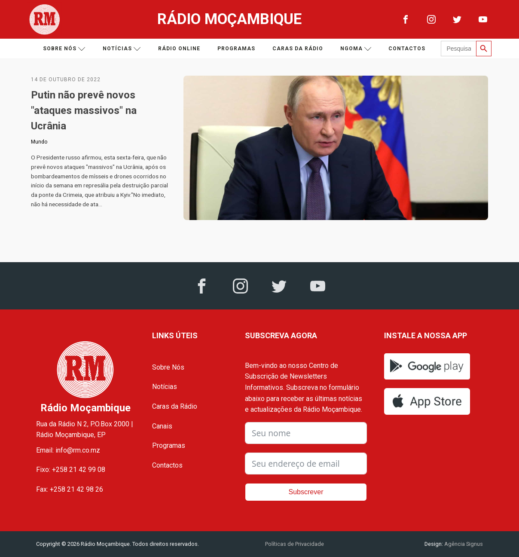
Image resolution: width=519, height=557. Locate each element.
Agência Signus (463, 544)
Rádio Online (179, 49)
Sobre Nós (168, 367)
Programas (236, 49)
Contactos (406, 49)
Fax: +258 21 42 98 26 (69, 489)
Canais (162, 426)
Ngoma (356, 48)
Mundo (39, 142)
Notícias (122, 48)
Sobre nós (64, 48)
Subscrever (306, 492)
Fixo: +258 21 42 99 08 (70, 469)
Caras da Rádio (297, 49)
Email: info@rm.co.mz (68, 450)
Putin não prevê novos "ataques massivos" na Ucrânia (84, 110)
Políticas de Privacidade (294, 544)
